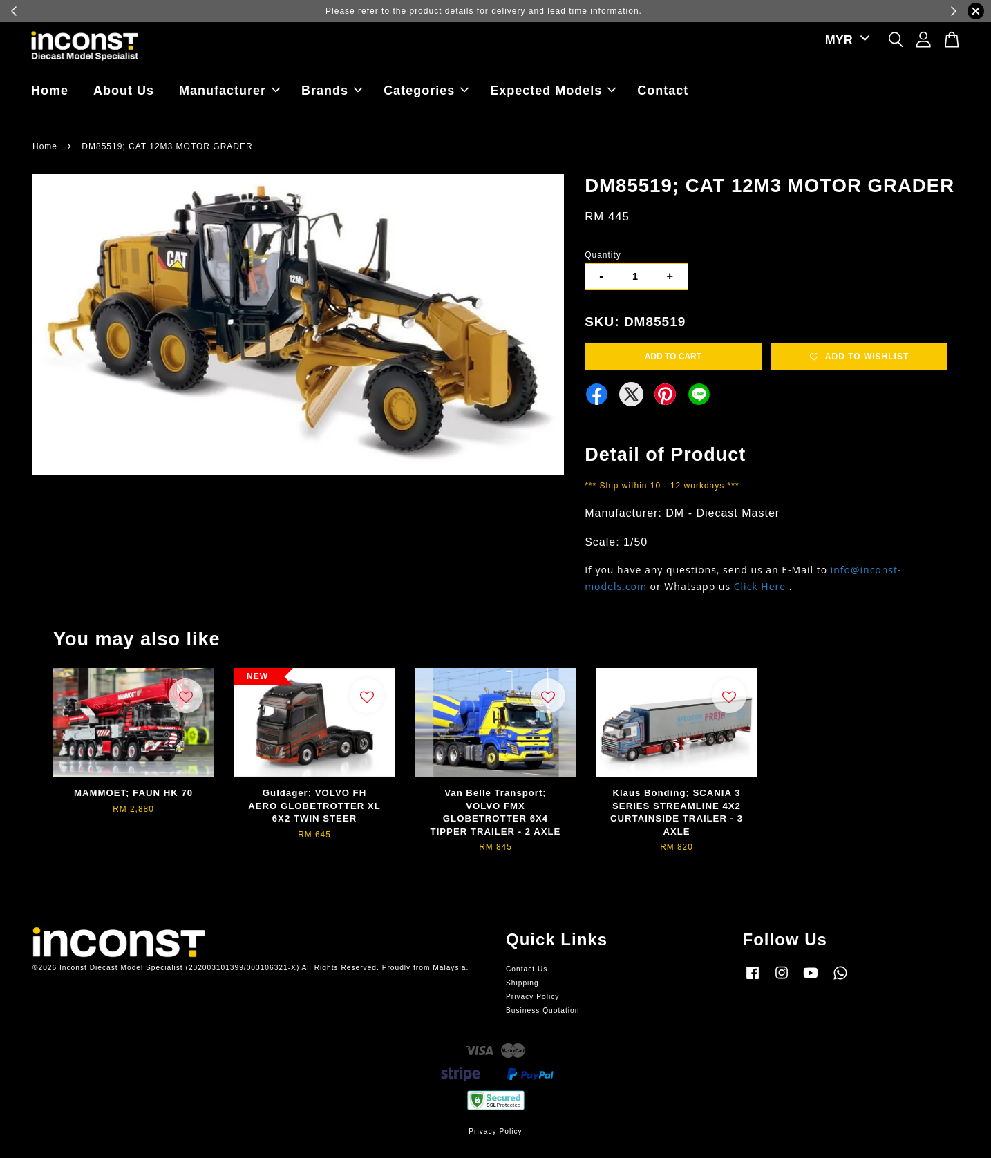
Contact (662, 90)
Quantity (603, 255)
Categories (426, 90)
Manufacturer (229, 90)
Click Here (760, 586)
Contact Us (526, 969)
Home (49, 90)
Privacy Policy (532, 996)
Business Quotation (542, 1010)
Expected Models (553, 90)
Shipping (522, 983)
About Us (123, 90)
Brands (331, 90)
